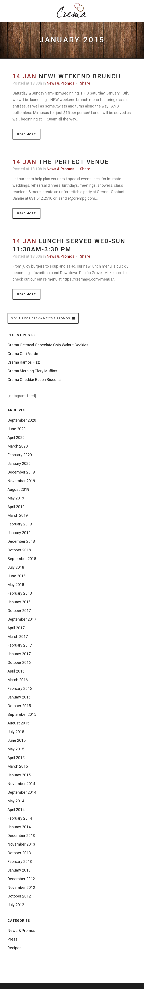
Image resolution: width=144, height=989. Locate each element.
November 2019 (21, 480)
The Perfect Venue (74, 161)
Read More (26, 134)
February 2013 (20, 861)
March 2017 (18, 636)
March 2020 (18, 446)
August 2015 (18, 723)
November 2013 (21, 844)
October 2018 (19, 550)
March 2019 (18, 515)
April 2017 (16, 628)
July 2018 (16, 567)
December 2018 (21, 541)
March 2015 (18, 766)
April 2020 (16, 437)
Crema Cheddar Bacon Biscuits (34, 379)
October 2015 (19, 705)
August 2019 (18, 489)
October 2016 (19, 662)
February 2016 (20, 688)
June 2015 (17, 740)
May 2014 (16, 801)
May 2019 (16, 498)
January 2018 (19, 602)
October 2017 (19, 610)
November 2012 (21, 887)
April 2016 (16, 671)
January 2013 (19, 870)
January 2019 (19, 532)
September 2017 (22, 619)
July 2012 (16, 904)
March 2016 (18, 680)
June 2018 (17, 576)
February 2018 (20, 593)
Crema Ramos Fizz (24, 362)
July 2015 (16, 731)
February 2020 (20, 455)
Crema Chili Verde (23, 353)
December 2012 (21, 879)
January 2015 (19, 775)
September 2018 (22, 558)
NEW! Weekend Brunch (80, 76)
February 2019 (20, 524)
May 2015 (16, 749)
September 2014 (22, 792)
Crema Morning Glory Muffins (32, 371)
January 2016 (19, 697)
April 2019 (16, 506)
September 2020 (22, 420)
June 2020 (17, 429)
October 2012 (19, 896)
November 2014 (21, 783)
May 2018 (16, 584)
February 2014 (20, 818)
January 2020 (19, 463)
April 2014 (16, 809)
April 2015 (16, 757)
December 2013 (21, 835)
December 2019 (21, 472)
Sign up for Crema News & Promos (43, 318)
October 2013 (19, 853)
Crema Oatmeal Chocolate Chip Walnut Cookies (48, 345)
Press (13, 939)
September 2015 (22, 714)
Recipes (15, 948)
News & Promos (60, 83)
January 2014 (19, 827)
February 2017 (20, 645)
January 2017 (19, 654)
